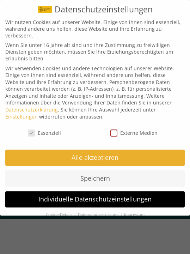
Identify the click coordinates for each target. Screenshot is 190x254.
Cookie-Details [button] (59, 210)
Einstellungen (21, 112)
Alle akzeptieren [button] (95, 153)
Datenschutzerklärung (31, 105)
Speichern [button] (95, 174)
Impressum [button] (134, 210)
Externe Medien (134, 128)
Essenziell (44, 128)
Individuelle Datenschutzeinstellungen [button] (95, 195)
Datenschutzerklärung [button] (98, 210)
